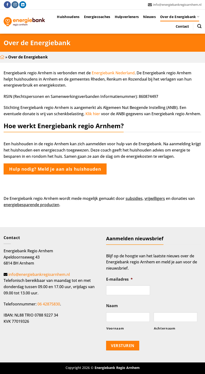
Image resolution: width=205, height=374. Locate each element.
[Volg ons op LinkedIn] (22, 4)
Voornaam (115, 328)
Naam (112, 305)
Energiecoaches (97, 16)
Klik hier (92, 113)
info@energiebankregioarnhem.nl (174, 4)
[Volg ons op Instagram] (15, 4)
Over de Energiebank (179, 16)
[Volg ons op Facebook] (7, 4)
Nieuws (149, 16)
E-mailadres (119, 279)
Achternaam (164, 328)
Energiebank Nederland (113, 73)
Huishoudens (68, 16)
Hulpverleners (127, 16)
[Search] (199, 26)
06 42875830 (48, 304)
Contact (182, 26)
